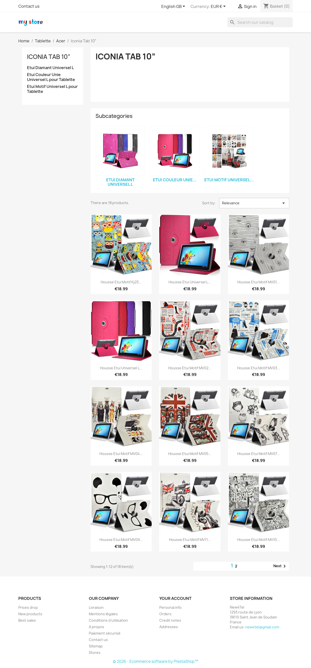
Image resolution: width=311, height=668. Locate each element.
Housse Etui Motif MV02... (189, 368)
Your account (175, 598)
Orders (165, 614)
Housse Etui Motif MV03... (258, 368)
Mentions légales (103, 614)
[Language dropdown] (174, 7)
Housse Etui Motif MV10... (258, 539)
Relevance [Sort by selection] (254, 203)
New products (30, 614)
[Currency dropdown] (219, 7)
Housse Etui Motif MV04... (121, 453)
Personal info (170, 607)
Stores (94, 652)
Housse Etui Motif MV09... (121, 539)
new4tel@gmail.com (262, 627)
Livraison (96, 607)
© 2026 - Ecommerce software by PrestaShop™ (155, 661)
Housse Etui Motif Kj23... (121, 282)
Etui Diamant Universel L (50, 67)
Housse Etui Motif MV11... (190, 539)
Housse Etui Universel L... (189, 282)
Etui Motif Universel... (229, 180)
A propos (96, 626)
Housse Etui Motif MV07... (258, 453)
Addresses (168, 626)
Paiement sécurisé (104, 633)
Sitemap (96, 646)
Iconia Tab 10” (49, 57)
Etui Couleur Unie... (174, 180)
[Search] (260, 22)
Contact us (29, 6)
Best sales (27, 620)
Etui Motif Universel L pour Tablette (52, 89)
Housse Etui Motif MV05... (189, 453)
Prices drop (28, 607)
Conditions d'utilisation (108, 620)
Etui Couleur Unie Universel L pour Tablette (51, 77)
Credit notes (170, 620)
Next (280, 566)
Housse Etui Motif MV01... (258, 282)
